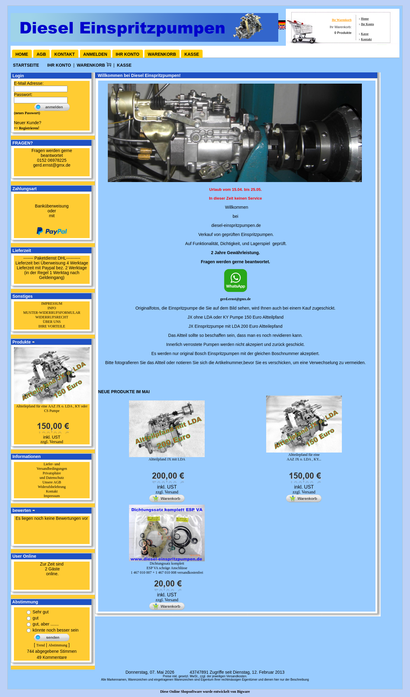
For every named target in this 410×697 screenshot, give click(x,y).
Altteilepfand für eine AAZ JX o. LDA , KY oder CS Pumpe (52, 408)
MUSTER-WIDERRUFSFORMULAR (52, 312)
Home (365, 18)
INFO (52, 308)
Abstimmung (57, 645)
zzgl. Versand (51, 442)
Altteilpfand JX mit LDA (167, 459)
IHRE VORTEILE (51, 326)
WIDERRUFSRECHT (51, 317)
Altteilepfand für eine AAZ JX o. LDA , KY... (304, 457)
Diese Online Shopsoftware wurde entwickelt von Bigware (205, 691)
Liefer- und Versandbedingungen (52, 466)
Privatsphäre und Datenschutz (52, 475)
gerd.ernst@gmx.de (235, 299)
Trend (40, 645)
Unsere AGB (51, 482)
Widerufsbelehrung (52, 487)
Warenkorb (162, 54)
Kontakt (366, 39)
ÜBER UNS (52, 322)
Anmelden (95, 54)
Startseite (26, 65)
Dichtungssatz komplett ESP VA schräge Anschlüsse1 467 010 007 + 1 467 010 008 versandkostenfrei (167, 568)
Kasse (365, 33)
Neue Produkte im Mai (124, 391)
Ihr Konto (367, 24)
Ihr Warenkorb (342, 20)
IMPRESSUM (51, 303)
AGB (41, 54)
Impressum (52, 496)
